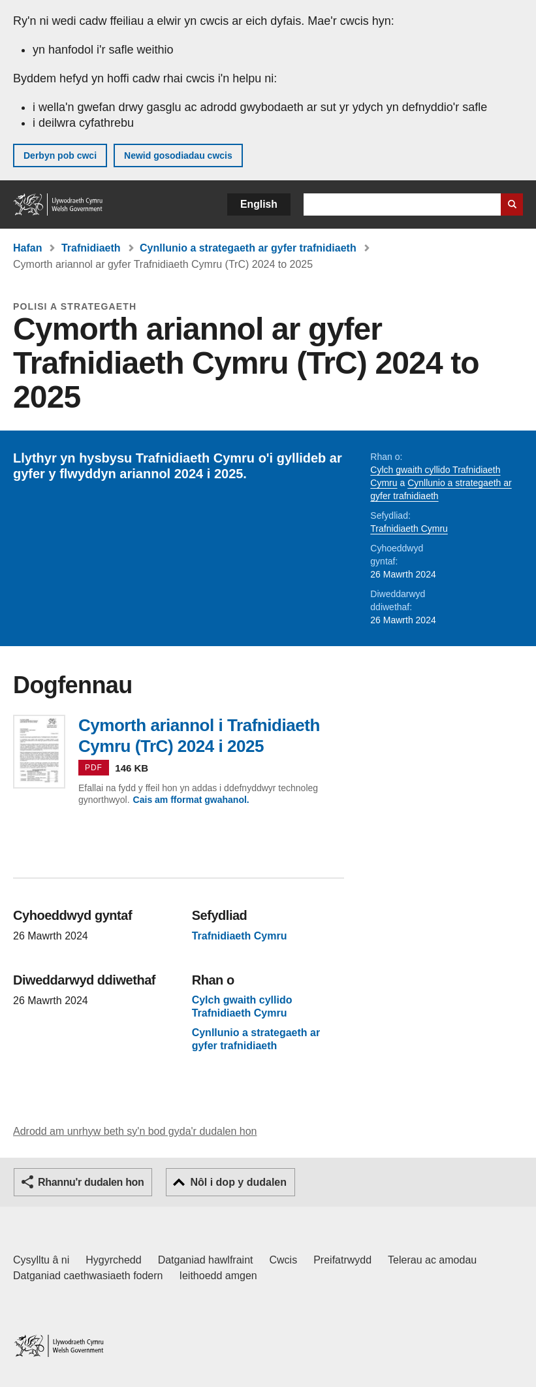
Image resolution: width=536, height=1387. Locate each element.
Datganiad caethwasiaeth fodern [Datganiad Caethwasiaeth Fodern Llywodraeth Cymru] (88, 1275)
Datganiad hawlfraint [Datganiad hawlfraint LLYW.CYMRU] (205, 1259)
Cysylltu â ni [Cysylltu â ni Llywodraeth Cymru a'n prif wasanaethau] (41, 1259)
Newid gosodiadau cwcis (178, 155)
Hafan (27, 247)
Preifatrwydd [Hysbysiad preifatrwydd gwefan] (342, 1259)
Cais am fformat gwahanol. (191, 799)
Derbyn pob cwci (60, 155)
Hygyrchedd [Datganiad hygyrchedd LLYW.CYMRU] (113, 1259)
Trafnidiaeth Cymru (409, 528)
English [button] (258, 204)
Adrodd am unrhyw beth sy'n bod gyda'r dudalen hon (135, 1131)
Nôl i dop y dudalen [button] (238, 1182)
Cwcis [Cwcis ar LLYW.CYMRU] (284, 1259)
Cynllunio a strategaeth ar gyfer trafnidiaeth (248, 247)
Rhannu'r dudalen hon (91, 1182)
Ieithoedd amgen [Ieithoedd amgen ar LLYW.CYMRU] (218, 1275)
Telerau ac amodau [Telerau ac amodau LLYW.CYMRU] (432, 1259)
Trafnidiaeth (91, 247)
